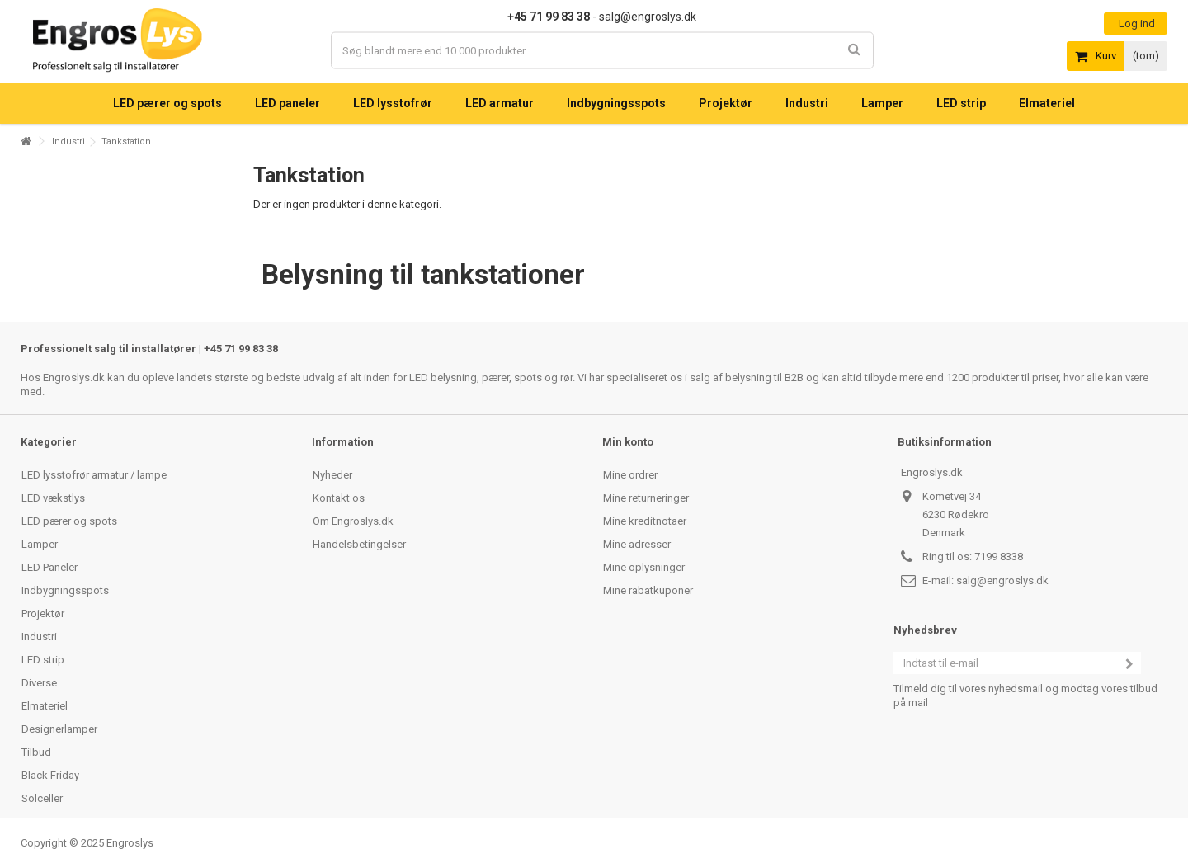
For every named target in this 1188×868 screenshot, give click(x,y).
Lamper (39, 544)
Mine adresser (637, 544)
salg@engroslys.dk (1002, 580)
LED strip (42, 659)
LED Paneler (49, 567)
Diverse (39, 683)
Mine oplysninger (644, 567)
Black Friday (50, 775)
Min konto (627, 442)
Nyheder (332, 475)
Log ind (1135, 23)
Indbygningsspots (65, 590)
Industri (68, 141)
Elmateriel (44, 706)
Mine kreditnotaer (644, 521)
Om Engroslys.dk (353, 521)
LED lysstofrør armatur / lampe (94, 475)
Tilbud (36, 752)
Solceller (42, 798)
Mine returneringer (646, 498)
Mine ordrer (630, 475)
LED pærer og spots (69, 521)
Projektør (42, 613)
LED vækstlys (53, 498)
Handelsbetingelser (359, 544)
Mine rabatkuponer (648, 590)
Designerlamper (59, 729)
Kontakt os (339, 498)
